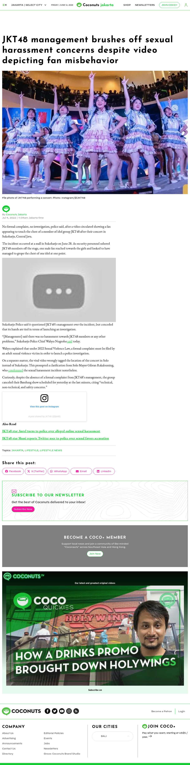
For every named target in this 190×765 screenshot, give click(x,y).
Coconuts (98, 5)
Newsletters (145, 5)
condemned (15, 370)
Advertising (9, 738)
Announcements (12, 743)
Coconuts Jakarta (16, 214)
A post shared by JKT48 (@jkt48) (44, 416)
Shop (127, 5)
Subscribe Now (23, 509)
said (69, 341)
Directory (7, 754)
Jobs (47, 743)
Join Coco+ (169, 5)
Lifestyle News (51, 450)
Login (186, 5)
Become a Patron (162, 711)
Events (48, 738)
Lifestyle (32, 450)
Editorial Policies (53, 733)
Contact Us (8, 748)
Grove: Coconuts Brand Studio (62, 754)
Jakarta (17, 450)
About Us (7, 733)
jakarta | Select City (29, 5)
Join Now (95, 554)
